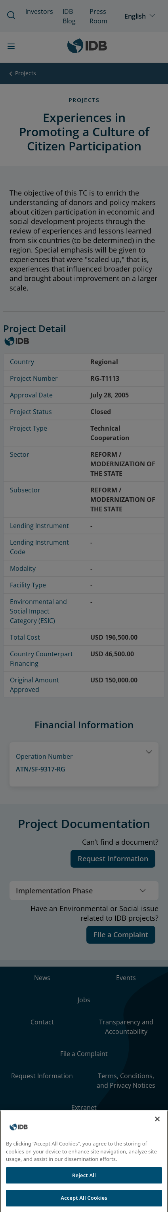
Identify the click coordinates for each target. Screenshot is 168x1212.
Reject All (84, 1184)
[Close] (157, 1128)
